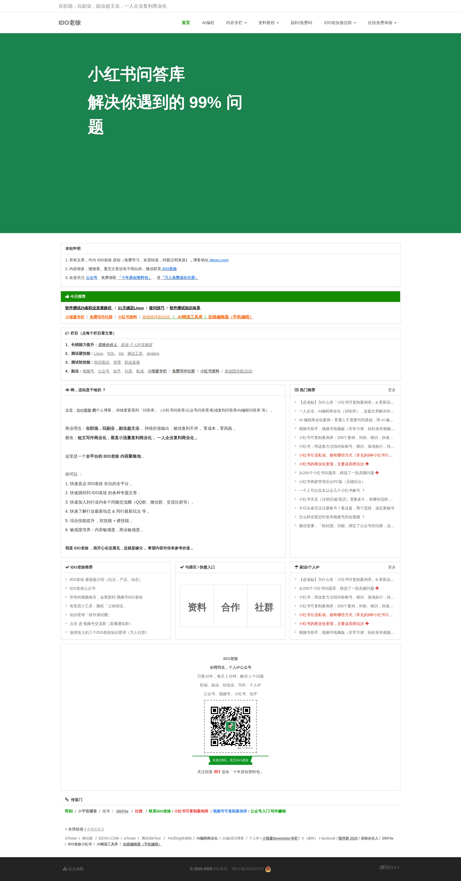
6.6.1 (390, 867)
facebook (328, 838)
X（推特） (310, 838)
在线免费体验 (382, 22)
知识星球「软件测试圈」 (91, 615)
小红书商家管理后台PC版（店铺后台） (332, 481)
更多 (392, 390)
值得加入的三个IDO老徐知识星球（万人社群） (109, 632)
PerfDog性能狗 (180, 838)
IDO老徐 (70, 22)
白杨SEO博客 (233, 838)
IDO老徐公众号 (83, 588)
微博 (106, 811)
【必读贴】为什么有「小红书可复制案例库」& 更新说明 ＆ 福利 (353, 402)
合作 (230, 607)
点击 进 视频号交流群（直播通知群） (101, 623)
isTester (71, 838)
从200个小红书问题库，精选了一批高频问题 (336, 473)
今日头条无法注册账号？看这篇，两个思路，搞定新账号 (347, 508)
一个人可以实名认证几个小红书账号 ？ (332, 490)
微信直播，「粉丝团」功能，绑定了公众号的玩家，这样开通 (350, 526)
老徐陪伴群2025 (156, 317)
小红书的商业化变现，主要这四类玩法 (331, 464)
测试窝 (87, 838)
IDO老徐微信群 (340, 22)
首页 (186, 22)
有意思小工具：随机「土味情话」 (98, 606)
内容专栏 (236, 22)
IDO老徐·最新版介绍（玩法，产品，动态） (106, 579)
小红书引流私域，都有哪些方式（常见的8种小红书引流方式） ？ (354, 455)
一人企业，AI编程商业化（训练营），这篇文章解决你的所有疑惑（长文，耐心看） (369, 411)
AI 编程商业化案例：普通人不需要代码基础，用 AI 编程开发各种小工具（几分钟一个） (373, 420)
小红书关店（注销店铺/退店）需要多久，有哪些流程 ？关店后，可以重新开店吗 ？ (369, 499)
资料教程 (268, 22)
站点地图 (73, 869)
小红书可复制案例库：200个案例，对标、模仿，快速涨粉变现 (352, 437)
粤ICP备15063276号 (248, 869)
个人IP (254, 838)
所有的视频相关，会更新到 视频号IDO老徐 (106, 597)
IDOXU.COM (108, 838)
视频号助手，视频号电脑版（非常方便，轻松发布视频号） (348, 429)
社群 (264, 607)
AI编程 (208, 22)
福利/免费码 (301, 22)
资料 (197, 607)
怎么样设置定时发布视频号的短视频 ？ (332, 517)
